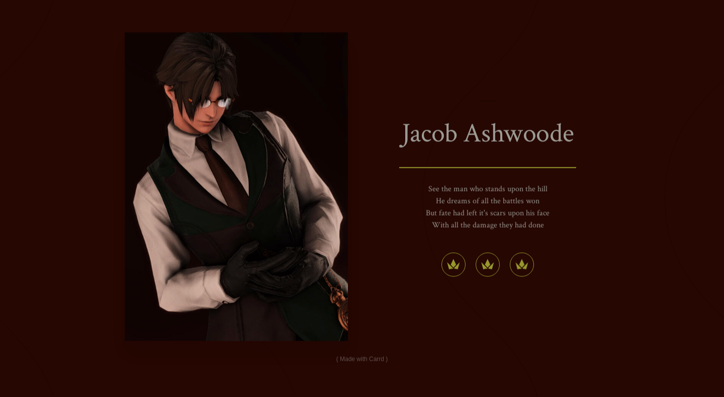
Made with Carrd (362, 359)
